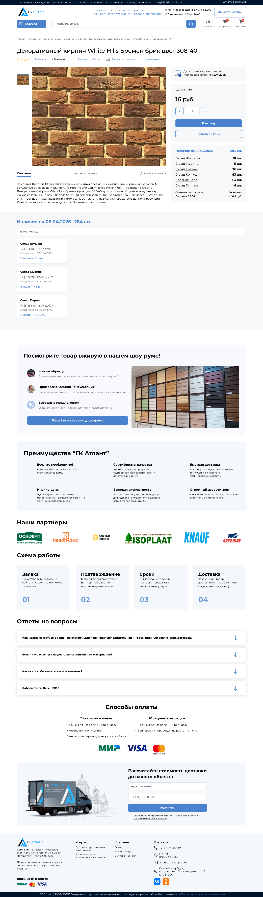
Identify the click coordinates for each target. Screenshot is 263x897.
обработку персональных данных (168, 815)
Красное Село (186, 180)
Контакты (145, 2)
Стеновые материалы (50, 39)
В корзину (208, 123)
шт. (190, 89)
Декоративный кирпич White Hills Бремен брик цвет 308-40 (139, 39)
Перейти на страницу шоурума (77, 420)
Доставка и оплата (64, 2)
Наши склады (123, 851)
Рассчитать (167, 808)
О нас (118, 847)
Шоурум (119, 2)
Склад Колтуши (187, 174)
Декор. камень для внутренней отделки (85, 39)
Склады (131, 2)
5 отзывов (40, 59)
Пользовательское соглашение (203, 894)
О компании (24, 2)
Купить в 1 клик (208, 134)
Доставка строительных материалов (90, 849)
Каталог (32, 39)
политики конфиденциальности (150, 818)
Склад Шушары (187, 158)
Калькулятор (42, 2)
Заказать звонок (230, 12)
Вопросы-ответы (101, 2)
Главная (21, 39)
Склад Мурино (186, 164)
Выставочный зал (125, 855)
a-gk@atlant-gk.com (171, 2)
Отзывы (83, 2)
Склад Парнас (186, 169)
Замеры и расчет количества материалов (91, 856)
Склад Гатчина (187, 185)
